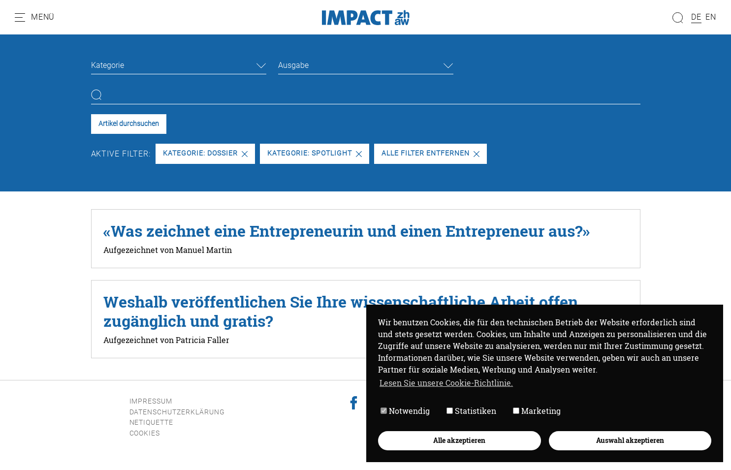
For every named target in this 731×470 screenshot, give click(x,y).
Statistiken (471, 411)
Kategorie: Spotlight (314, 153)
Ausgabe (293, 65)
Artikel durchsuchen (128, 124)
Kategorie (107, 65)
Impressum (151, 401)
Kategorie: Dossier (205, 153)
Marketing (537, 411)
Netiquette (151, 422)
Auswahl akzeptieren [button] (630, 440)
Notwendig (405, 411)
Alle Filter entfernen (430, 153)
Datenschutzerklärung (177, 412)
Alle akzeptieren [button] (459, 440)
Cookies (144, 433)
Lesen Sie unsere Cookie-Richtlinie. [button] (446, 382)
